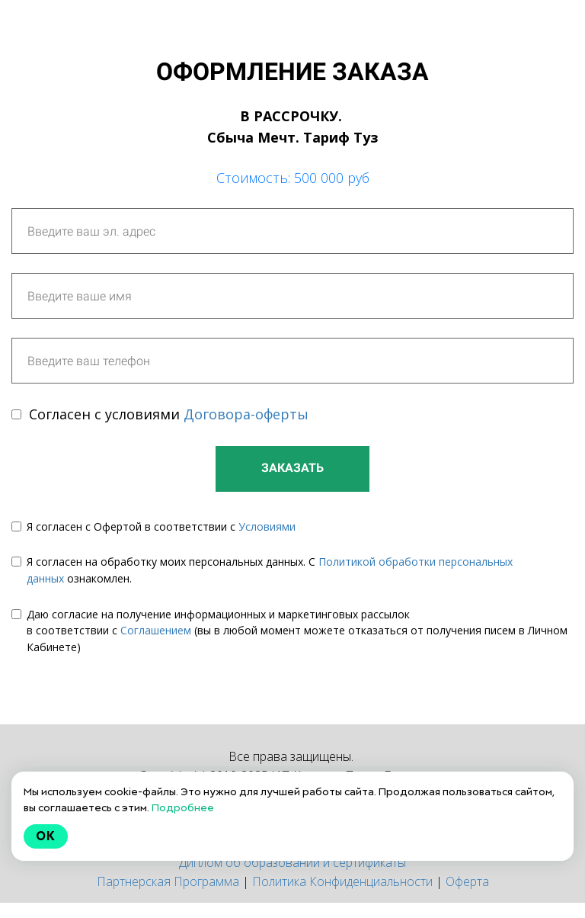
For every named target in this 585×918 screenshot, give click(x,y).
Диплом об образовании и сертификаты (292, 862)
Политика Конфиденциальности (342, 881)
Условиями (267, 526)
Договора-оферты (246, 414)
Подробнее (183, 807)
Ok (46, 836)
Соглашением (155, 630)
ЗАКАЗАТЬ (292, 468)
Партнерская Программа (168, 881)
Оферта (467, 881)
